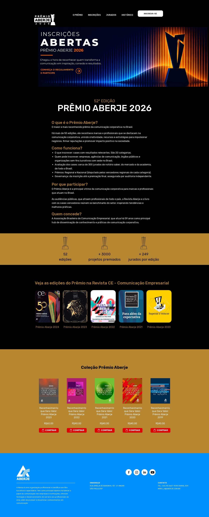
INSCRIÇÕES (94, 15)
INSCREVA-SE (150, 13)
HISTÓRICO (127, 15)
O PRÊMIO (78, 15)
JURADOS (111, 15)
